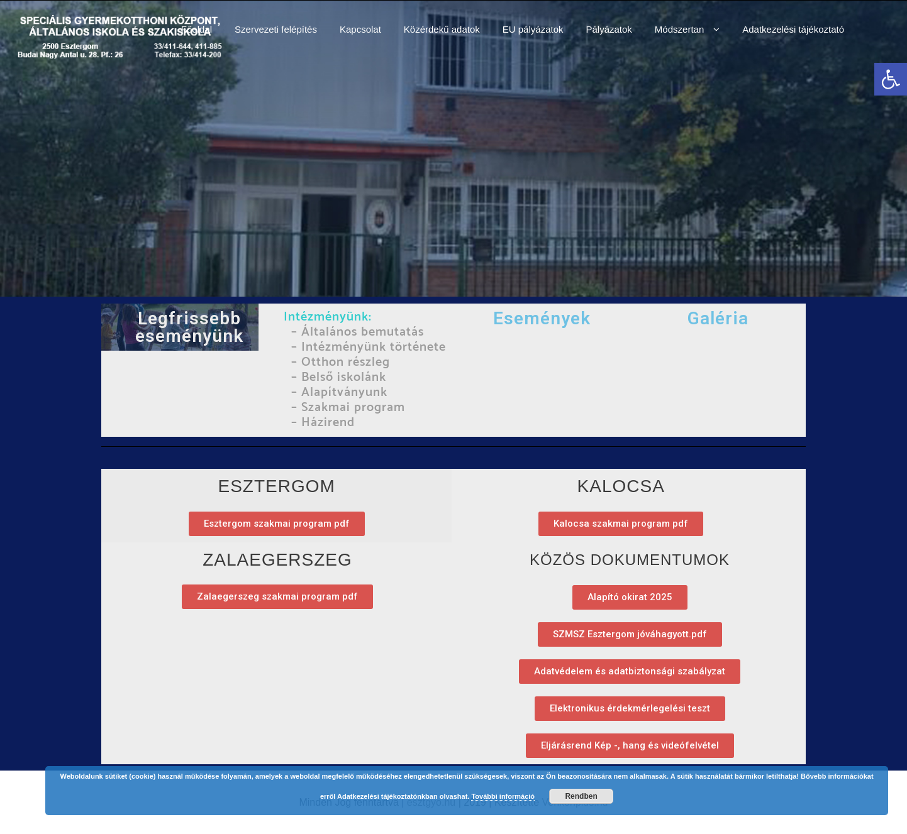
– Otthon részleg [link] (338, 362)
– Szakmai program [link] (346, 407)
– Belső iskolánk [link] (338, 377)
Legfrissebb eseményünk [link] (189, 327)
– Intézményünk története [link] (368, 347)
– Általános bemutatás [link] (355, 332)
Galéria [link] (717, 318)
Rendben (581, 796)
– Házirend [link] (323, 422)
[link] (890, 79)
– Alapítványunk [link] (337, 392)
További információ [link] (503, 796)
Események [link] (542, 318)
